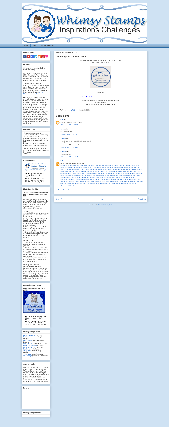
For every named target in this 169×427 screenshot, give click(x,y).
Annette (63, 138)
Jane (62, 129)
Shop (35, 45)
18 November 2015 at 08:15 (69, 125)
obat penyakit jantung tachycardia (104, 175)
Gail (61, 119)
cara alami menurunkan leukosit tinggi (114, 173)
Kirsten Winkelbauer (30, 350)
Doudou (63, 151)
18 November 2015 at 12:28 (69, 134)
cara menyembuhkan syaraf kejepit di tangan (122, 165)
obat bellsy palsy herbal (95, 181)
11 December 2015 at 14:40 (69, 157)
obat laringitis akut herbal (79, 181)
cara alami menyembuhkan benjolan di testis (119, 171)
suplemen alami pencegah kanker (124, 169)
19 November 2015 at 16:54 (69, 147)
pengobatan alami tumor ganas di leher (90, 173)
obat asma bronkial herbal (111, 181)
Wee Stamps (27, 360)
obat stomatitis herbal (99, 179)
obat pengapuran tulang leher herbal (117, 179)
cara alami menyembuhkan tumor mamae (76, 169)
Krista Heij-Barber (29, 352)
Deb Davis (26, 341)
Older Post (142, 199)
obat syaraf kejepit (130, 183)
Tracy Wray (27, 358)
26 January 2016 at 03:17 (68, 186)
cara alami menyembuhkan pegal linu (112, 183)
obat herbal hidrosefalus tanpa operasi (86, 177)
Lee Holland (27, 353)
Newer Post (60, 199)
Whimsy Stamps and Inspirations (34, 93)
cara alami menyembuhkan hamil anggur (92, 171)
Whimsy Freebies (47, 45)
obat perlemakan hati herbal (92, 183)
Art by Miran (27, 355)
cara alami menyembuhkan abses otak (80, 179)
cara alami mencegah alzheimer (98, 165)
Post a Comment (63, 190)
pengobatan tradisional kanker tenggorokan (73, 165)
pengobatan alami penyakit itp (107, 177)
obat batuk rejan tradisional (124, 175)
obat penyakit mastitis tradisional (129, 181)
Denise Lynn (27, 345)
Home (26, 45)
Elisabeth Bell (27, 348)
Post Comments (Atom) (105, 205)
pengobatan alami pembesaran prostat (102, 169)
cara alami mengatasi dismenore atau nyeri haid (84, 167)
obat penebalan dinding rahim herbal (82, 175)
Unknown (63, 161)
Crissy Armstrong (29, 340)
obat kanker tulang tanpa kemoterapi (110, 167)
